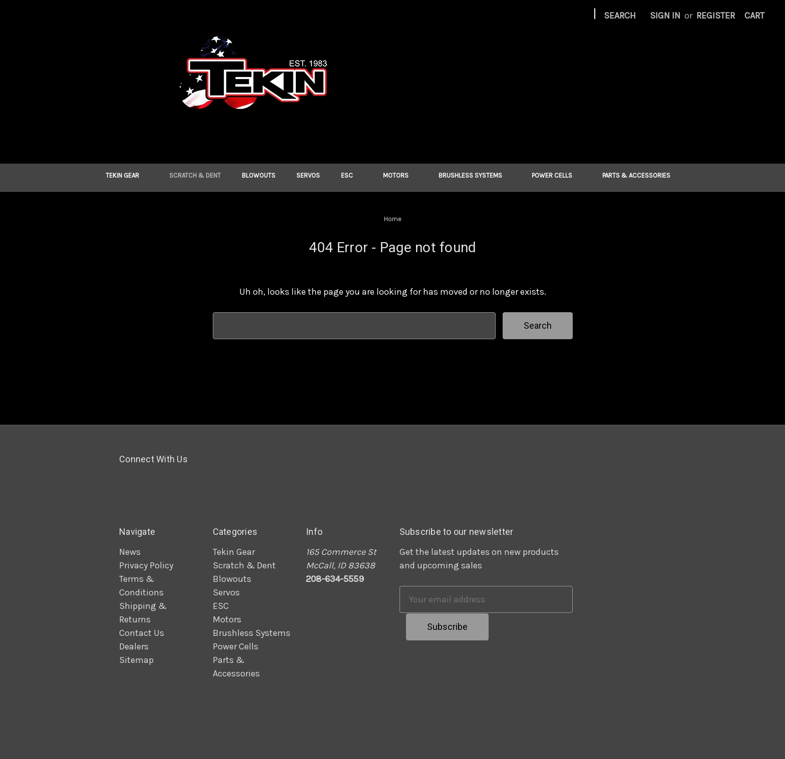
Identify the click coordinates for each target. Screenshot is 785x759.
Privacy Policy (146, 565)
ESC (351, 175)
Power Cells (556, 175)
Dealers (134, 646)
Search (620, 15)
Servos (308, 175)
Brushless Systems (475, 175)
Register (715, 15)
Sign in (665, 15)
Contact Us (141, 632)
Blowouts (258, 175)
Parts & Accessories (640, 175)
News (130, 551)
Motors (400, 175)
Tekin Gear (127, 175)
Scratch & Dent (195, 175)
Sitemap (136, 659)
